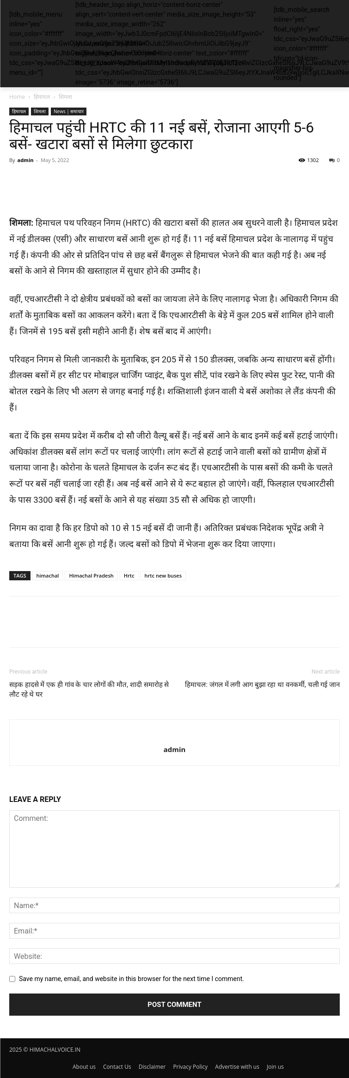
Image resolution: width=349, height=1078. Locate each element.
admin (25, 160)
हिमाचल (42, 97)
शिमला (65, 97)
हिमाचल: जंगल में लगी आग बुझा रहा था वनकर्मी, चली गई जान (262, 685)
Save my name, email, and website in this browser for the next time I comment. (131, 978)
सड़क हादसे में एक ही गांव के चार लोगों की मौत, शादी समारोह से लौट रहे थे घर (89, 690)
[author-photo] (174, 734)
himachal (48, 575)
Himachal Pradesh (91, 575)
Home (17, 97)
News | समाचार (69, 111)
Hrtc (129, 575)
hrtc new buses (163, 575)
